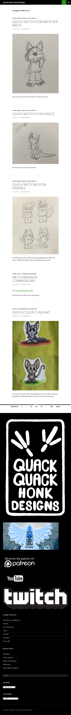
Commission (25, 274)
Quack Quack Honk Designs (14, 2)
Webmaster (26, 29)
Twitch (5, 630)
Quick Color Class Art (31, 312)
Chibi (14, 18)
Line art (19, 18)
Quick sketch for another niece (35, 23)
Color (18, 274)
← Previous (13, 406)
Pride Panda (6, 664)
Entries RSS (6, 641)
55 (31, 406)
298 (51, 406)
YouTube (5, 634)
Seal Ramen (6, 654)
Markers (33, 274)
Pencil (24, 18)
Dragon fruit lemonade (10, 661)
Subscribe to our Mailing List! (12, 620)
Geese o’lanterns (8, 657)
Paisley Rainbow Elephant (11, 668)
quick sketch (31, 18)
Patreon (5, 623)
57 (41, 406)
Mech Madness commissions (24, 279)
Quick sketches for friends (29, 186)
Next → (59, 406)
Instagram (6, 637)
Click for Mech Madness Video (22, 290)
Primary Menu (68, 2)
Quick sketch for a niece (33, 114)
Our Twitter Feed (8, 627)
